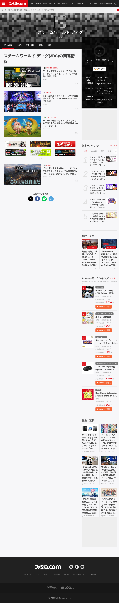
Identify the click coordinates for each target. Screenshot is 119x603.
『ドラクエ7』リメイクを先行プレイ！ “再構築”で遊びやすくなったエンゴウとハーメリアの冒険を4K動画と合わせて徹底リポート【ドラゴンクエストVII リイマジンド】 (97, 175)
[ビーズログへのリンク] (67, 587)
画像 (41, 45)
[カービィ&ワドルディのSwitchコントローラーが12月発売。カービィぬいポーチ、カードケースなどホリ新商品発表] (111, 201)
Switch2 (38, 3)
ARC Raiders (92, 248)
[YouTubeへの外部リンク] (82, 567)
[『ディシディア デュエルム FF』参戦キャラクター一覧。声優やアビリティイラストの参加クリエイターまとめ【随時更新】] (109, 428)
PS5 (50, 3)
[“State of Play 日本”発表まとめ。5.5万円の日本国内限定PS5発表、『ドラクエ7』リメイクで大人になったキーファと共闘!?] (109, 460)
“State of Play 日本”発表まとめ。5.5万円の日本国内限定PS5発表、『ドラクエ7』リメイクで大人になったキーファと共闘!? (109, 474)
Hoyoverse (46, 129)
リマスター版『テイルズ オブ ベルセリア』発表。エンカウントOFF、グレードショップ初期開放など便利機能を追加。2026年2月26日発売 (97, 161)
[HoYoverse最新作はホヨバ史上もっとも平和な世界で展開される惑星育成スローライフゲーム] (22, 126)
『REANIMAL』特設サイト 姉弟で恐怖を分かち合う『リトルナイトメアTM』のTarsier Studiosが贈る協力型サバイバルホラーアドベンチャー (109, 259)
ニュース (89, 3)
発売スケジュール (68, 3)
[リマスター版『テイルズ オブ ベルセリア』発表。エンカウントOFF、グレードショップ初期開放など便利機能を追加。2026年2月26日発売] (111, 159)
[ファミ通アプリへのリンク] (52, 587)
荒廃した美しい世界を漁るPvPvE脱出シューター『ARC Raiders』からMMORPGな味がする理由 (90, 258)
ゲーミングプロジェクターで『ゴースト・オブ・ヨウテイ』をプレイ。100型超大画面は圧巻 (60, 74)
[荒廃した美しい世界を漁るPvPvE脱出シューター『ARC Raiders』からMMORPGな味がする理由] (90, 243)
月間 (109, 151)
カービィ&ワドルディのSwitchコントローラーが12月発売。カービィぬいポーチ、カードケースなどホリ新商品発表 (97, 204)
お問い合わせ (27, 574)
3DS (60, 37)
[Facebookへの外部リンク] (77, 567)
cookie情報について (80, 574)
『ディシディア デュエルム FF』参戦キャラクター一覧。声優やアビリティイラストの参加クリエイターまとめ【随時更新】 (109, 442)
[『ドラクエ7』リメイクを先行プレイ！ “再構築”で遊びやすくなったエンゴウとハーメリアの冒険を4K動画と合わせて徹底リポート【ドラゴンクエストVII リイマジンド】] (111, 173)
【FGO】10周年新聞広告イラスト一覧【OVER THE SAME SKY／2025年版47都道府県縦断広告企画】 (90, 506)
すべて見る (113, 145)
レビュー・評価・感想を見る (98, 61)
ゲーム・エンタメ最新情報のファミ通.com (16, 10)
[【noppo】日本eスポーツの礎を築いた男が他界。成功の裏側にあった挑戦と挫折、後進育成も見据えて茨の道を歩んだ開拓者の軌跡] (90, 460)
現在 (85, 151)
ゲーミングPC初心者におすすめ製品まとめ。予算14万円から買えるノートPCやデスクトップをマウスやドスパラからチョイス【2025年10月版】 (90, 442)
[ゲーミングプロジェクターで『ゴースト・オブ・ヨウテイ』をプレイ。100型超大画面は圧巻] (22, 77)
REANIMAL (111, 248)
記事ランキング (90, 145)
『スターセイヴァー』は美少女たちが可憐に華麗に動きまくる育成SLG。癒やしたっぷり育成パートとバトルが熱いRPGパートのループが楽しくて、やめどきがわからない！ (97, 218)
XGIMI (45, 79)
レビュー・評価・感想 (25, 45)
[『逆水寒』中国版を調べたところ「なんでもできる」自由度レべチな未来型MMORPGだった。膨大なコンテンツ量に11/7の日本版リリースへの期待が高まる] (22, 174)
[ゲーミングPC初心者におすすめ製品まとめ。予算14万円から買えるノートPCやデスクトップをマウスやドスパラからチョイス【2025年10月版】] (90, 428)
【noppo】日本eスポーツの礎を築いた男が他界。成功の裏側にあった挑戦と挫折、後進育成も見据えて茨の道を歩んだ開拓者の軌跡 (90, 474)
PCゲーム (57, 3)
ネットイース (47, 177)
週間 (102, 151)
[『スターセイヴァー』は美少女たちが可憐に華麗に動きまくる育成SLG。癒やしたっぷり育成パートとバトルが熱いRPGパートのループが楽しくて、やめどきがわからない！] (111, 215)
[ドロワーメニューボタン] (3, 3)
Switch (45, 3)
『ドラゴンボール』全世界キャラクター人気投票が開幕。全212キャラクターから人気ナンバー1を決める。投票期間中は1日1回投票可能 (97, 189)
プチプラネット (51, 117)
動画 (96, 3)
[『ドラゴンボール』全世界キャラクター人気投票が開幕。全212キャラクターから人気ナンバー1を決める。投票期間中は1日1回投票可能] (111, 187)
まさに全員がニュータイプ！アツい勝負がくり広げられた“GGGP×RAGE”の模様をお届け (60, 98)
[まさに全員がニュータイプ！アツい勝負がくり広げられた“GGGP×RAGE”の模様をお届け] (22, 101)
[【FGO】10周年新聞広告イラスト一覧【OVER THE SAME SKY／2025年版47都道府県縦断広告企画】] (90, 492)
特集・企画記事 (105, 3)
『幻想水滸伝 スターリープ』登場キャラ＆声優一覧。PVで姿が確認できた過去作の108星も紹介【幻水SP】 (109, 506)
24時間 (94, 151)
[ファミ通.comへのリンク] (17, 3)
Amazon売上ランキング (95, 278)
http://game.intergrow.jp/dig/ (104, 101)
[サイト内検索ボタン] (115, 3)
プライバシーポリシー (42, 574)
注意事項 (67, 574)
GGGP (48, 93)
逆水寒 (48, 165)
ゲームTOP (8, 45)
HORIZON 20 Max (52, 68)
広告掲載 (93, 574)
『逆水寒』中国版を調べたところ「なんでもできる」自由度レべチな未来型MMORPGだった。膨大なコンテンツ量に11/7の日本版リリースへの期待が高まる (60, 171)
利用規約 (57, 574)
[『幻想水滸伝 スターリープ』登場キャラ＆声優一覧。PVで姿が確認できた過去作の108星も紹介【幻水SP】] (109, 492)
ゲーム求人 (81, 3)
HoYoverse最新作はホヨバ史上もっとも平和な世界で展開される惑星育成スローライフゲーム (60, 123)
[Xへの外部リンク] (71, 567)
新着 (32, 3)
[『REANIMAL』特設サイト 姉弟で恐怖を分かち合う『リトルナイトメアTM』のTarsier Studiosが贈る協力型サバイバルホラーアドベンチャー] (109, 243)
